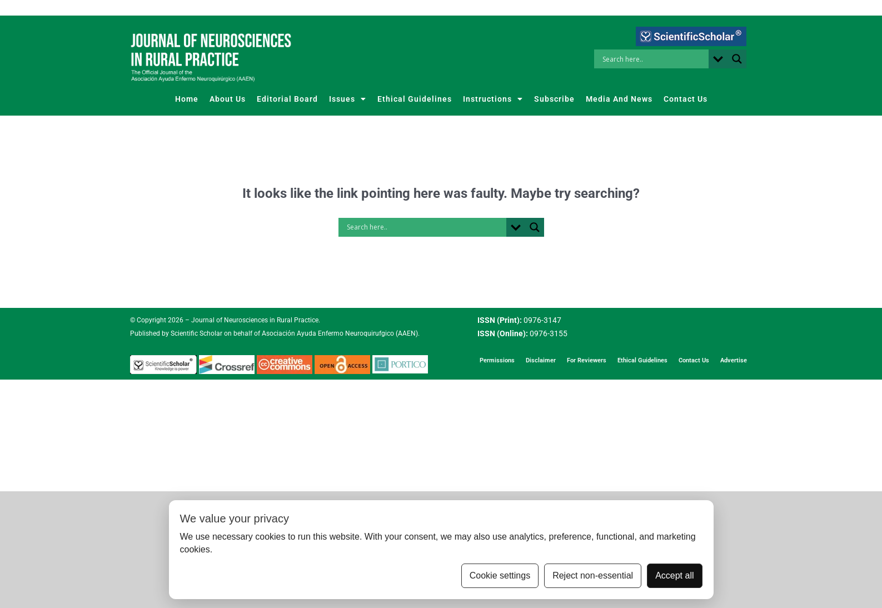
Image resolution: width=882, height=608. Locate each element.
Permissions (497, 360)
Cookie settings (500, 575)
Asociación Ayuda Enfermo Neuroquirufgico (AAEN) (340, 333)
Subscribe (554, 98)
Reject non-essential (592, 575)
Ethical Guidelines (414, 98)
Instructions (493, 98)
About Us (228, 98)
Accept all (674, 575)
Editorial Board (287, 98)
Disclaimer (541, 360)
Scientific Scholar (195, 333)
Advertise (733, 360)
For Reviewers (586, 360)
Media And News (619, 98)
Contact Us (685, 98)
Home (186, 98)
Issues (347, 98)
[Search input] (654, 58)
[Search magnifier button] (736, 58)
